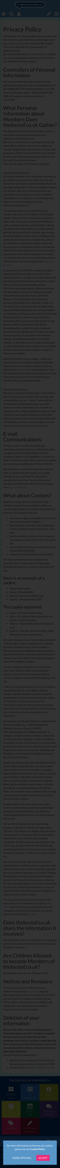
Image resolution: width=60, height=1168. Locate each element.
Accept (43, 1157)
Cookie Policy (37, 1149)
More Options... (22, 1157)
